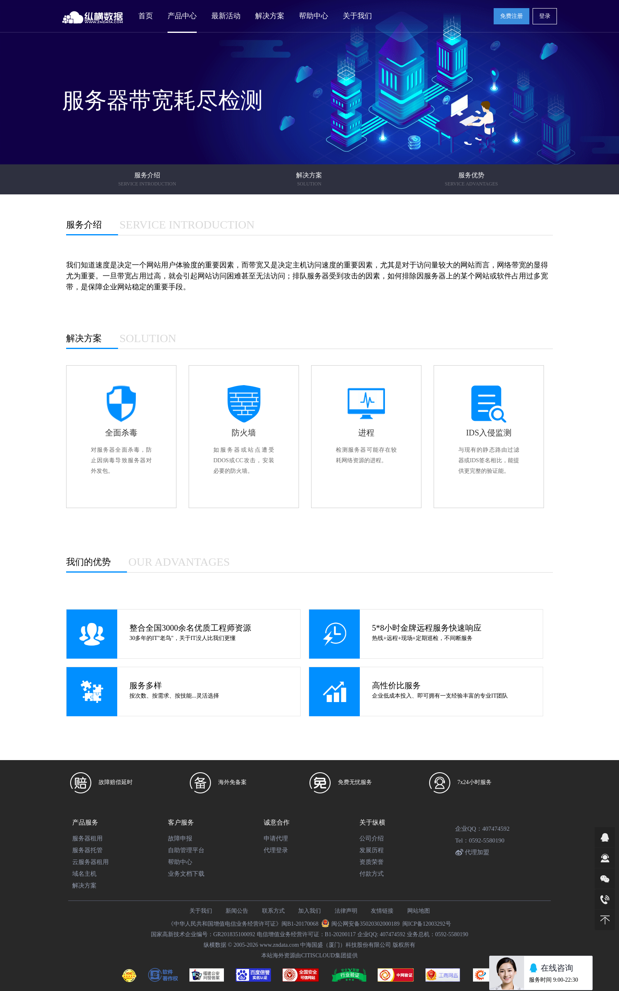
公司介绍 (371, 838)
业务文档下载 (186, 873)
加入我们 (309, 911)
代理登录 (276, 850)
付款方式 (371, 873)
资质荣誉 (371, 862)
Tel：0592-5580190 (479, 840)
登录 (544, 16)
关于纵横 (372, 822)
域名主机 (84, 873)
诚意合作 (277, 822)
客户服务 (181, 822)
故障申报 (180, 838)
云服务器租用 (90, 862)
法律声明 (346, 911)
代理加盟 (472, 852)
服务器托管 (87, 850)
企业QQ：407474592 (482, 828)
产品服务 (85, 822)
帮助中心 (180, 862)
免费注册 (511, 16)
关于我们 (200, 911)
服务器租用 (87, 838)
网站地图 (418, 911)
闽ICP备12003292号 (426, 924)
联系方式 (273, 911)
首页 (145, 16)
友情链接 (382, 911)
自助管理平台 (186, 850)
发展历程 (371, 850)
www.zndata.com (279, 945)
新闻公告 (237, 911)
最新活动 (226, 16)
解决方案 (84, 885)
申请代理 (276, 838)
